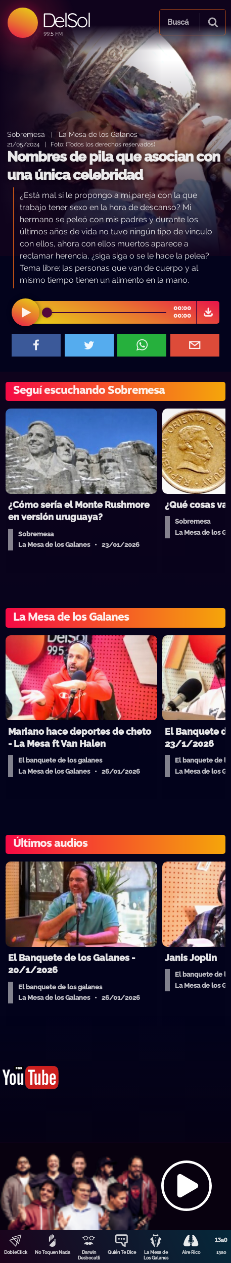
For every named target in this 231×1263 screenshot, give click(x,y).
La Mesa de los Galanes (98, 134)
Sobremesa (26, 134)
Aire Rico (191, 1252)
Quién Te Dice (122, 1252)
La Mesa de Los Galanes (156, 1255)
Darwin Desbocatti (89, 1255)
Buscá (178, 22)
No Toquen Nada (52, 1252)
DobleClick (15, 1252)
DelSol (66, 20)
